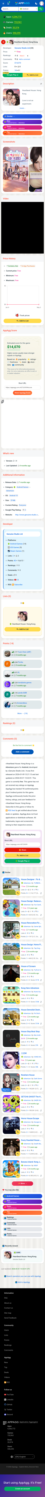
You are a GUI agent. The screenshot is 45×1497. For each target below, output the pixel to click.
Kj (18, 672)
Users (6, 1330)
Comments (8, 1350)
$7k (37, 1045)
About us (7, 1303)
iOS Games (13, 547)
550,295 (16, 33)
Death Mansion (39, 1144)
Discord (8, 1414)
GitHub (8, 1404)
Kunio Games (38, 992)
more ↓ (22, 108)
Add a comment (24, 59)
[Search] (9, 9)
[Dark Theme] (36, 3)
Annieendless (22, 703)
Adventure (26, 883)
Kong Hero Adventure (30, 988)
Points (6, 1340)
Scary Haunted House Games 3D (31, 1140)
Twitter (8, 1410)
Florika (20, 662)
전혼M (24, 1053)
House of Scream (28, 966)
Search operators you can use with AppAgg (22, 1276)
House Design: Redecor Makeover (31, 901)
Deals (6, 1372)
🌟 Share (22, 850)
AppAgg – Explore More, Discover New (25, 1467)
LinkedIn (8, 1400)
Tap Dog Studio (39, 948)
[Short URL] (22, 387)
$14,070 (18, 63)
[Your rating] (24, 55)
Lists (6, 1335)
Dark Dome (38, 1078)
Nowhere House (28, 1075)
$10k (37, 1002)
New (6, 1362)
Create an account (22, 1489)
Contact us (8, 1308)
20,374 (16, 27)
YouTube (9, 1395)
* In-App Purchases (28, 266)
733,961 (18, 22)
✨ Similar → (9, 116)
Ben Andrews (38, 1035)
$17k (37, 980)
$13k (37, 1023)
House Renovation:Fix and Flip (31, 923)
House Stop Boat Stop (30, 1031)
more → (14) (22, 713)
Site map (7, 1313)
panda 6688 (22, 693)
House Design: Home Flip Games (31, 944)
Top (5, 1367)
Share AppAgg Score (22, 393)
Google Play (11, 75)
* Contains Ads (12, 266)
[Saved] (8, 3)
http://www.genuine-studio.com (26, 515)
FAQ (5, 1298)
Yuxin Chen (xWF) (24, 652)
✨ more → (22, 1183)
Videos (7, 1377)
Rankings (8, 1345)
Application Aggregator (28, 1422)
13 (16, 580)
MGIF (36, 1165)
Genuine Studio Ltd (15, 534)
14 (16, 70)
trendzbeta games (24, 683)
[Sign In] (41, 3)
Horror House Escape (30, 1118)
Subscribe (17, 585)
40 (15, 561)
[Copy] (41, 83)
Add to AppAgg (22, 1282)
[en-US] (24, 1457)
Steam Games (14, 551)
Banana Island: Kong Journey (31, 1162)
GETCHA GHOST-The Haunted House (31, 1097)
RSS (7, 1382)
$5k (37, 1067)
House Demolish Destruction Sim (31, 1010)
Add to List (34, 75)
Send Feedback (10, 1318)
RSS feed (10, 810)
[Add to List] (17, 893)
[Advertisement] (22, 424)
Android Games (15, 544)
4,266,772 (17, 16)
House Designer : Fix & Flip (31, 879)
